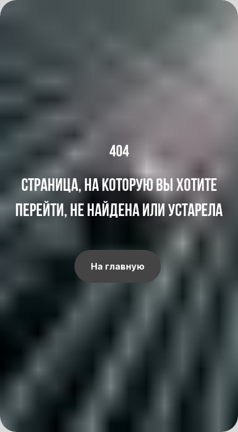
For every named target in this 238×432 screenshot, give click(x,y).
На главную (117, 266)
